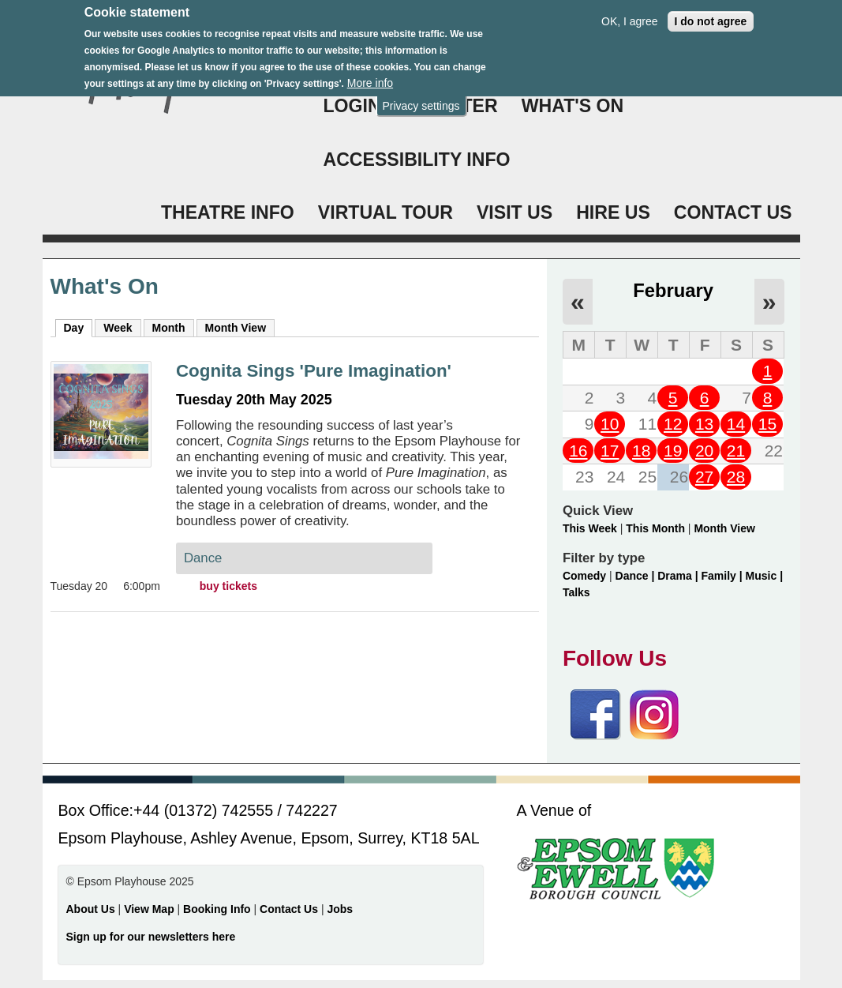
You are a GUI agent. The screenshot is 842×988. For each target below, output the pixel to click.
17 (610, 450)
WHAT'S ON (573, 106)
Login (352, 106)
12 (673, 424)
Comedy (584, 575)
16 (578, 450)
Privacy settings (420, 96)
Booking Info (217, 909)
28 (736, 477)
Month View (236, 327)
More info (370, 73)
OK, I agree (629, 12)
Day (78, 327)
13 (704, 424)
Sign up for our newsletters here (151, 936)
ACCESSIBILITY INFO (417, 159)
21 (736, 450)
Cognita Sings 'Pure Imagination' (313, 371)
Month (168, 327)
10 (610, 424)
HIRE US (613, 212)
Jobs (340, 909)
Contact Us (290, 909)
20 (704, 450)
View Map (150, 909)
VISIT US (514, 212)
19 (673, 450)
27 (704, 477)
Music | (764, 575)
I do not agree (711, 12)
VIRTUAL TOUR (385, 212)
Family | (724, 575)
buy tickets (228, 586)
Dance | (637, 575)
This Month (655, 528)
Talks (576, 592)
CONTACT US (733, 212)
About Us (90, 909)
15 (767, 424)
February (673, 290)
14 (736, 424)
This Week (590, 528)
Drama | (679, 575)
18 (641, 450)
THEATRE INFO (227, 212)
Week (117, 327)
